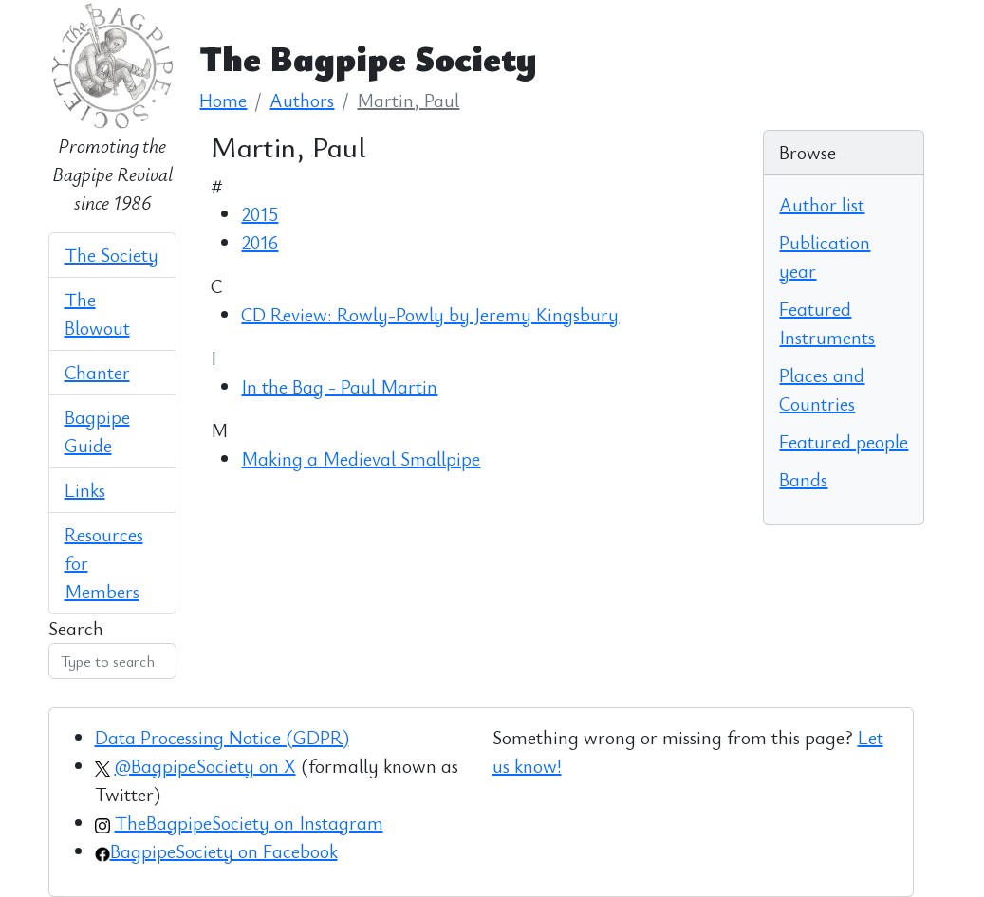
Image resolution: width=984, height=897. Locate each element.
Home (223, 100)
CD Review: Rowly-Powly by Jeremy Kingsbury (430, 314)
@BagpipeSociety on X (205, 765)
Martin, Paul (408, 100)
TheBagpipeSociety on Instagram (249, 822)
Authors (301, 100)
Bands (803, 479)
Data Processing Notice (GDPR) (222, 737)
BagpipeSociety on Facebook (224, 851)
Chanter (97, 372)
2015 (259, 214)
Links (85, 490)
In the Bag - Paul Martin (339, 386)
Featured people (843, 441)
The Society (111, 254)
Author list (821, 204)
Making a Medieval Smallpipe (360, 458)
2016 (259, 242)
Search (75, 628)
